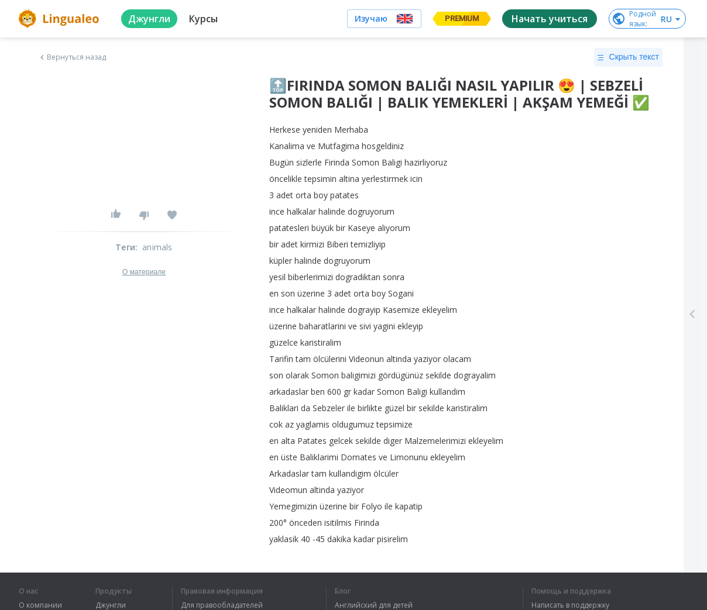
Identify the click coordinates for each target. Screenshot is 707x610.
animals (157, 247)
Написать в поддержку (570, 605)
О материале (144, 272)
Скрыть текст (628, 57)
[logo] (60, 18)
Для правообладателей (222, 605)
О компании (40, 605)
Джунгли (110, 605)
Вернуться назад (72, 57)
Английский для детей (374, 605)
